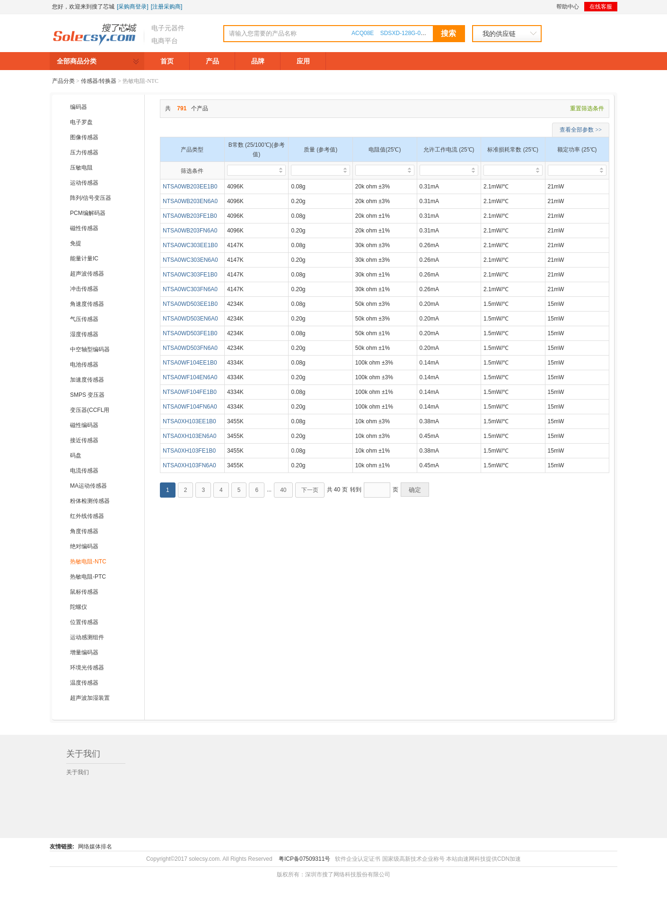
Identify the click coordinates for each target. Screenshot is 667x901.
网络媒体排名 (95, 846)
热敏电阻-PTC (88, 576)
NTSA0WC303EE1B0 (190, 245)
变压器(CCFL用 (89, 410)
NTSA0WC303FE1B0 (190, 274)
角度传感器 (84, 531)
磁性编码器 (84, 425)
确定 (415, 489)
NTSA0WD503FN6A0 (190, 348)
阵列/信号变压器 (90, 198)
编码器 (78, 107)
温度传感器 (84, 682)
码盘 (75, 455)
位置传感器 (84, 622)
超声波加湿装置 (90, 698)
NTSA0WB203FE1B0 (190, 216)
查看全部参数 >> (581, 129)
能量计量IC (84, 258)
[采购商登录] (133, 6)
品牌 (257, 61)
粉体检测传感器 (90, 501)
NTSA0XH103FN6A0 (189, 465)
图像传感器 (84, 137)
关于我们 (77, 772)
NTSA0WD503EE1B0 (190, 304)
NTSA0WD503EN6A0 (190, 318)
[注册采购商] (167, 6)
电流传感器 (84, 470)
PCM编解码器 (87, 213)
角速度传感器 (87, 304)
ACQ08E (362, 33)
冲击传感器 (84, 288)
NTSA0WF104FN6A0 (190, 406)
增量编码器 (84, 652)
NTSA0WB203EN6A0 (190, 201)
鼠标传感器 (84, 592)
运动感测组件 (87, 637)
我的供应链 (499, 33)
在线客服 (600, 6)
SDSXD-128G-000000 (408, 33)
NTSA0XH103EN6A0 (189, 436)
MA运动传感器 (88, 485)
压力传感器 (84, 152)
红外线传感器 (87, 516)
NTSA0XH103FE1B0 (189, 450)
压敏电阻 (81, 167)
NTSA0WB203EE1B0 (190, 186)
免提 (75, 243)
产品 (212, 61)
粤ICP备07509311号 (304, 859)
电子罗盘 (81, 122)
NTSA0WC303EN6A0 (190, 260)
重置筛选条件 (587, 108)
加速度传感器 (87, 379)
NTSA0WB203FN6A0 (190, 230)
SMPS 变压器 (87, 395)
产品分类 (63, 81)
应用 (303, 61)
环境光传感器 (87, 667)
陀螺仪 (78, 607)
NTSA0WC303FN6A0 (190, 289)
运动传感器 (84, 182)
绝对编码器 (84, 546)
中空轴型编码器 (90, 349)
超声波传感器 (87, 273)
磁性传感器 (84, 228)
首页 (167, 61)
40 (283, 490)
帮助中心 (567, 6)
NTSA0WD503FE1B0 (190, 333)
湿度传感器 (84, 334)
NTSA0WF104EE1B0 (190, 362)
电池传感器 (84, 364)
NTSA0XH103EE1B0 (189, 421)
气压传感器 (84, 319)
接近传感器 (84, 440)
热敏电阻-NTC (88, 561)
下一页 (309, 490)
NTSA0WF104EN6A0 (190, 377)
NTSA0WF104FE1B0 (190, 392)
